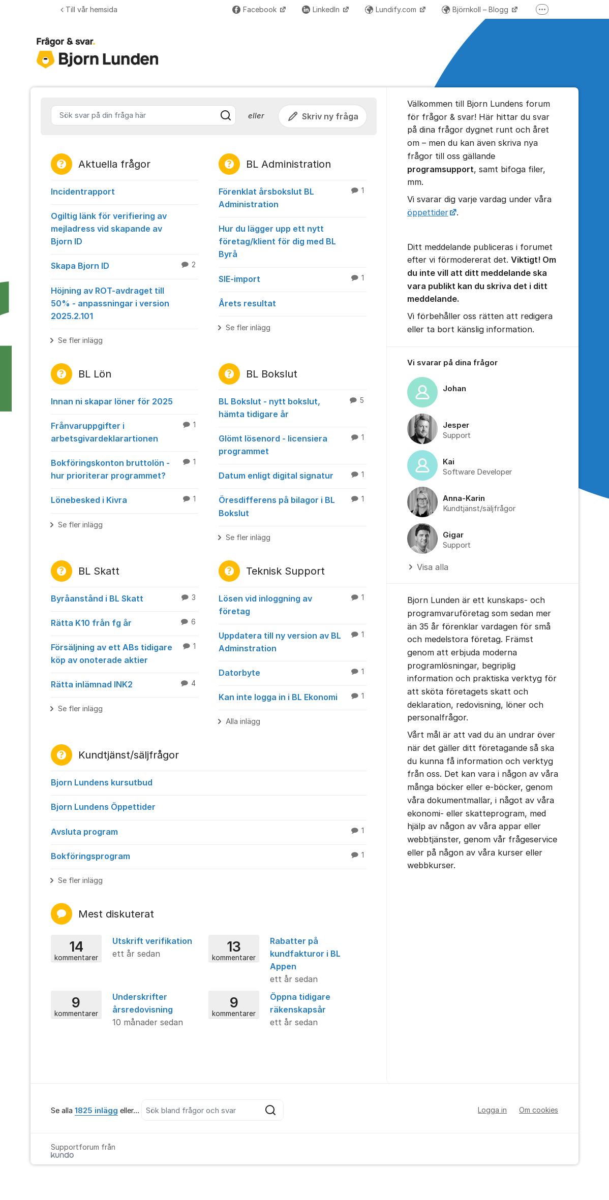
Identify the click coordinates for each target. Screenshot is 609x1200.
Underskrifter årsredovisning (126, 1010)
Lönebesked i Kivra (124, 499)
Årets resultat (247, 303)
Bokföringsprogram (209, 855)
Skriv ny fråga (322, 116)
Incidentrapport (83, 191)
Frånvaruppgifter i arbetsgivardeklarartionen (124, 432)
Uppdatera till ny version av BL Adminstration (292, 641)
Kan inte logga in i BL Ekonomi (292, 696)
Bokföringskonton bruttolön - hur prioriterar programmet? (124, 469)
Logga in (492, 1110)
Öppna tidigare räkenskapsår (284, 1010)
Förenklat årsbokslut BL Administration (292, 197)
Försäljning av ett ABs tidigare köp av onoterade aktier (124, 653)
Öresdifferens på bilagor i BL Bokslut (292, 506)
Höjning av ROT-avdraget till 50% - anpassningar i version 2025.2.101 (110, 303)
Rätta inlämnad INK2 (124, 683)
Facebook (255, 9)
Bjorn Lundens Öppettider (103, 807)
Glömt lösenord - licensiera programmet (292, 444)
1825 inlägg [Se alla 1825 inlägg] (96, 1110)
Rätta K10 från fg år (124, 622)
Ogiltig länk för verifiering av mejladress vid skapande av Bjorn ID (109, 228)
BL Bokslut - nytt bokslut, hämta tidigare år (292, 407)
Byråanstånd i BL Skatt (124, 598)
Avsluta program (209, 831)
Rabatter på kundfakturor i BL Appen (284, 961)
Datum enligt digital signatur (292, 475)
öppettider (427, 212)
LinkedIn (322, 9)
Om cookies (538, 1110)
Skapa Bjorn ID (124, 265)
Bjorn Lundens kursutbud (102, 782)
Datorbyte (292, 672)
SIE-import (292, 278)
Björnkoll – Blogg (476, 9)
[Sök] (226, 115)
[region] (482, 465)
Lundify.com (391, 9)
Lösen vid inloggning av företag (292, 604)
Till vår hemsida (88, 9)
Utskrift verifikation (126, 948)
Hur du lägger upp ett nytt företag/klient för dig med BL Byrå (277, 241)
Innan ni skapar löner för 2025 (112, 401)
